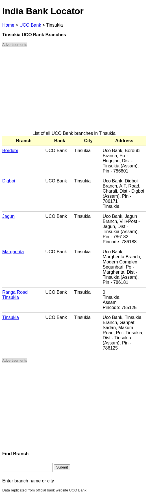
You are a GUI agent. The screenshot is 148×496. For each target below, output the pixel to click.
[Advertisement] (74, 91)
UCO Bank (30, 25)
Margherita (13, 251)
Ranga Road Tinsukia (15, 295)
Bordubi (10, 150)
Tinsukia (10, 317)
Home (8, 25)
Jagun (8, 216)
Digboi (8, 180)
